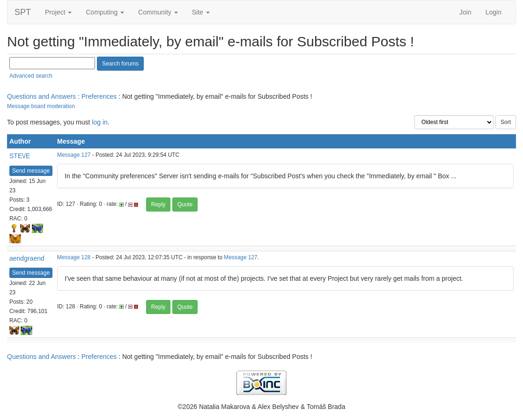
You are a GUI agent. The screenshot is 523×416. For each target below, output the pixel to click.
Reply (158, 204)
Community (158, 12)
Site (201, 12)
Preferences (99, 96)
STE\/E (19, 156)
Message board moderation (41, 106)
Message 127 (73, 155)
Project (58, 12)
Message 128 (73, 257)
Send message (31, 171)
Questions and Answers (41, 96)
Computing (105, 12)
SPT (23, 12)
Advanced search (30, 76)
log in (99, 122)
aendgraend (26, 258)
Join (465, 12)
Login (493, 12)
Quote (185, 204)
